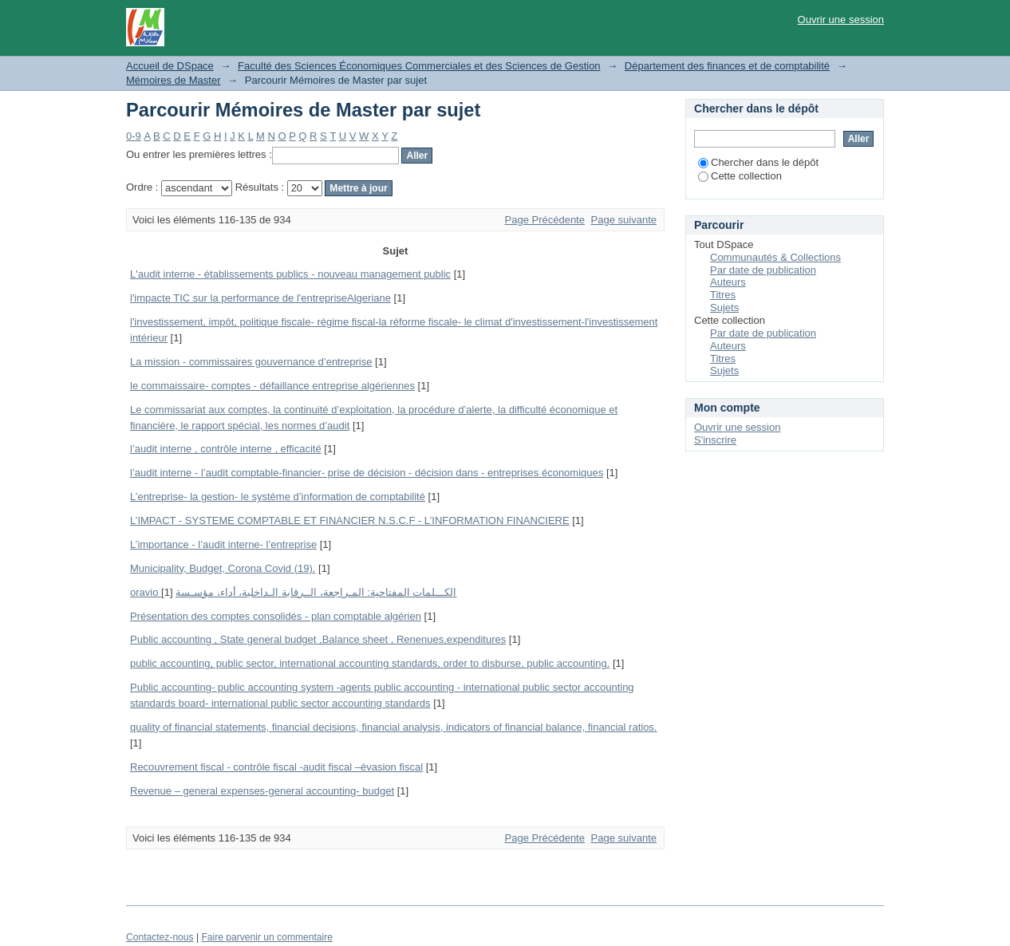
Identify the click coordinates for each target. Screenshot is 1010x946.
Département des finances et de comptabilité (727, 66)
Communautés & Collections (775, 257)
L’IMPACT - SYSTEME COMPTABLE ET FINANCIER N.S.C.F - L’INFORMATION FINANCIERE (350, 520)
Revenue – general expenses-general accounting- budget (262, 791)
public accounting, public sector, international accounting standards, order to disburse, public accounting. (370, 663)
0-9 (133, 136)
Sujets (724, 307)
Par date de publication (763, 270)
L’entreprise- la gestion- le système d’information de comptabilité (277, 497)
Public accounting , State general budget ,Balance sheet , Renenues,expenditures (318, 639)
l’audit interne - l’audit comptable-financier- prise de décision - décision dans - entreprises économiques (366, 473)
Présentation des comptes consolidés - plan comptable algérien (275, 616)
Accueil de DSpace (170, 66)
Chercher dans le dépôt (758, 162)
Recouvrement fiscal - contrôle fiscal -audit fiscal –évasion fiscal (276, 767)
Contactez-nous (160, 937)
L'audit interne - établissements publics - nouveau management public (290, 274)
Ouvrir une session (841, 20)
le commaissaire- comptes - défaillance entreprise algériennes (272, 386)
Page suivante (624, 220)
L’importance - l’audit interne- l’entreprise (223, 544)
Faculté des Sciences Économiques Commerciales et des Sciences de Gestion (419, 66)
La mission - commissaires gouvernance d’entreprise (251, 362)
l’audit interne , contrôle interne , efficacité (226, 449)
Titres (723, 295)
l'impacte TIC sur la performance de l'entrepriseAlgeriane (260, 298)
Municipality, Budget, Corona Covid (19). (222, 568)
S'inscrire (715, 440)
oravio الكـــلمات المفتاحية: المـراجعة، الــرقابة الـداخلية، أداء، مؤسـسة (293, 592)
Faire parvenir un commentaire (266, 937)
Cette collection (740, 176)
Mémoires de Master (173, 80)
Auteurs (728, 282)
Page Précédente (545, 220)
